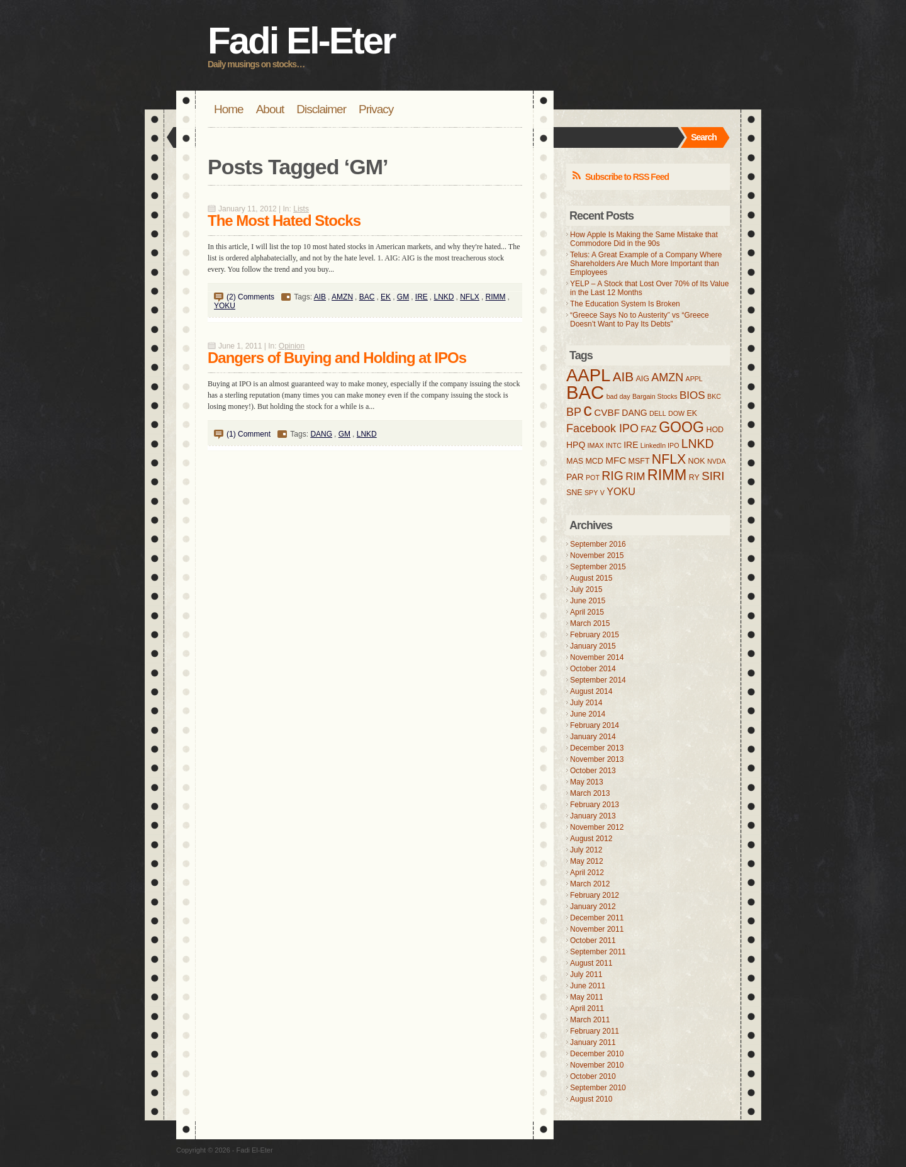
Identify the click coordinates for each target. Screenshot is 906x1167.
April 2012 (587, 872)
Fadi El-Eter (301, 41)
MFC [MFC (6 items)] (615, 460)
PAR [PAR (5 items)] (575, 477)
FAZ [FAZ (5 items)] (648, 429)
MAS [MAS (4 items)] (574, 461)
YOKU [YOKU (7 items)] (621, 491)
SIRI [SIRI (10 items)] (713, 476)
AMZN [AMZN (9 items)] (667, 377)
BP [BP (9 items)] (573, 412)
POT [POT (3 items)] (593, 477)
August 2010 (591, 1099)
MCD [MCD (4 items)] (594, 461)
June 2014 (587, 714)
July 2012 (586, 850)
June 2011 (587, 985)
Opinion (292, 346)
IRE (421, 297)
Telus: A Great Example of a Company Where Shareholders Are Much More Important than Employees (646, 263)
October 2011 (593, 940)
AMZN (342, 297)
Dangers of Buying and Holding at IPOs (337, 357)
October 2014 (593, 668)
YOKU (224, 305)
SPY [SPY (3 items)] (591, 492)
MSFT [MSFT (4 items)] (639, 461)
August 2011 (591, 963)
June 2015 (587, 600)
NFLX (469, 297)
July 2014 (586, 702)
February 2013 (594, 804)
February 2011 (594, 1031)
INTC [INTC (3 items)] (614, 445)
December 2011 (597, 917)
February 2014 (594, 725)
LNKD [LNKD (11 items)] (697, 443)
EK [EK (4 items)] (691, 413)
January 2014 (593, 736)
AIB (320, 297)
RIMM (496, 297)
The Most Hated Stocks (284, 220)
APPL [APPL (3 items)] (694, 378)
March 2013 (590, 793)
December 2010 (597, 1053)
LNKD (444, 297)
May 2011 (586, 997)
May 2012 (586, 861)
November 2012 (597, 827)
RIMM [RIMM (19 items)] (667, 475)
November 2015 (597, 555)
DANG (321, 434)
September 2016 (598, 544)
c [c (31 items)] (587, 410)
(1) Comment (248, 434)
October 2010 (593, 1076)
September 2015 (598, 566)
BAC (367, 297)
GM (403, 297)
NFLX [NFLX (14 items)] (669, 459)
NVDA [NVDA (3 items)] (716, 461)
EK (386, 297)
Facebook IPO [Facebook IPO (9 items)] (602, 428)
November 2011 (597, 929)
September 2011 (598, 951)
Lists (301, 208)
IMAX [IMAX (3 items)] (596, 445)
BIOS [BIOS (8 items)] (692, 395)
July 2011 (586, 974)
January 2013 (593, 816)
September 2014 (598, 680)
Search (704, 137)
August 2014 (591, 691)
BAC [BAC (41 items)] (585, 392)
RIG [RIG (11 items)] (612, 476)
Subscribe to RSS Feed (627, 177)
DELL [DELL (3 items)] (657, 413)
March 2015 (590, 623)
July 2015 (586, 589)
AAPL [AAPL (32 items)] (588, 375)
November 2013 (597, 759)
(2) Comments (250, 297)
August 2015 (591, 578)
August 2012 (591, 838)
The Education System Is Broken (625, 303)
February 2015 (594, 634)
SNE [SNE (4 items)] (574, 492)
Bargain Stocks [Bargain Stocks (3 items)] (655, 396)
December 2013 (597, 748)
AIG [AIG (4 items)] (642, 378)
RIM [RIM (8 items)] (635, 477)
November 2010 (597, 1065)
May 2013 (586, 782)
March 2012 (590, 883)
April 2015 (587, 612)
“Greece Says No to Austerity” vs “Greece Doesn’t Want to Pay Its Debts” (639, 319)
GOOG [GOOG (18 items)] (681, 427)
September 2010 (598, 1087)
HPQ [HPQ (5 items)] (575, 445)
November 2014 (597, 657)
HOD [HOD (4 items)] (715, 429)
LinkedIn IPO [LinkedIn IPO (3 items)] (660, 445)
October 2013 (593, 770)
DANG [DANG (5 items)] (634, 413)
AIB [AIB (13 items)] (623, 376)
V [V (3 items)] (602, 492)
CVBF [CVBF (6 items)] (607, 412)
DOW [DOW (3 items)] (676, 413)
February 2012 (594, 895)
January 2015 (593, 646)
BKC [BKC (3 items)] (714, 396)
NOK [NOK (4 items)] (696, 461)
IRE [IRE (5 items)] (631, 445)
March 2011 (590, 1019)
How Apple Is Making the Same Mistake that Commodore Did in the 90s (644, 239)
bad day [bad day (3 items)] (618, 396)
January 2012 (593, 906)
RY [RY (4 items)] (694, 477)
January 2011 (593, 1042)
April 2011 (587, 1008)
